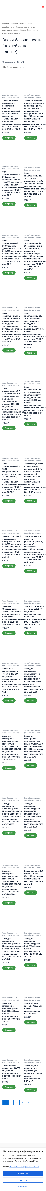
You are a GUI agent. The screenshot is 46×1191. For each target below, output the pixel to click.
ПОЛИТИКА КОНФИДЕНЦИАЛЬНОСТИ (24, 1167)
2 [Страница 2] (10, 1102)
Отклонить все (22, 1186)
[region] (23, 1169)
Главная (5, 24)
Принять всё (23, 1174)
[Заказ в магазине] (13, 67)
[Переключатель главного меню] (43, 7)
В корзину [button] (9, 138)
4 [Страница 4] (22, 1102)
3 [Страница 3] (16, 1102)
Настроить (23, 1180)
